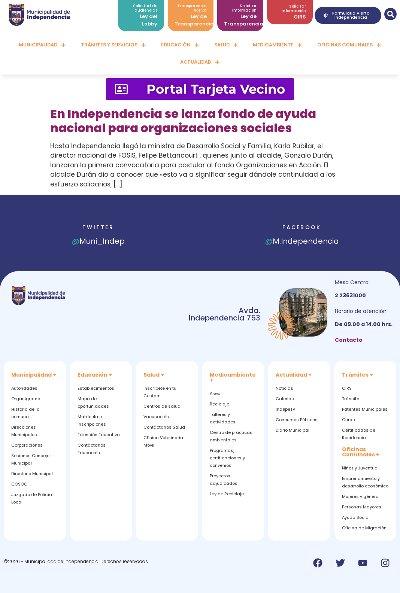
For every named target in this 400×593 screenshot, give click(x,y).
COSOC (19, 484)
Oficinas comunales (349, 45)
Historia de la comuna (25, 413)
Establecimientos (96, 388)
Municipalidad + (33, 374)
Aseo (215, 393)
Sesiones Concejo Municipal (30, 459)
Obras (348, 420)
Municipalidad (42, 45)
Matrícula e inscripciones (92, 420)
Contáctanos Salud (164, 427)
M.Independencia (302, 241)
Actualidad (200, 62)
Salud (226, 45)
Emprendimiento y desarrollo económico (365, 482)
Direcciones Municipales (24, 431)
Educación (180, 45)
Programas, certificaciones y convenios (227, 457)
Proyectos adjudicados (223, 479)
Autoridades (24, 388)
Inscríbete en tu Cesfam (159, 392)
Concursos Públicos (297, 420)
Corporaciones (27, 445)
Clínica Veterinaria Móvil (163, 441)
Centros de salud (162, 406)
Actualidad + (294, 374)
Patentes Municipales (365, 409)
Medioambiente (277, 45)
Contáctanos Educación (92, 449)
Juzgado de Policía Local (31, 498)
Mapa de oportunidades (93, 402)
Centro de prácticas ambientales (231, 436)
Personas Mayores (361, 507)
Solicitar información (294, 5)
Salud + (153, 374)
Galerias (285, 399)
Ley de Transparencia (194, 16)
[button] (390, 14)
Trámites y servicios (113, 45)
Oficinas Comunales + (360, 451)
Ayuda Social (356, 517)
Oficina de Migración (364, 528)
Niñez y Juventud (360, 468)
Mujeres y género (360, 496)
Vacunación (156, 417)
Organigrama (25, 399)
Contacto (349, 340)
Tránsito (350, 399)
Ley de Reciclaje (227, 494)
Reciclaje (219, 404)
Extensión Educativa (99, 435)
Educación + (95, 374)
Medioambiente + (233, 377)
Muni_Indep (98, 241)
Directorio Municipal (32, 474)
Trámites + (357, 374)
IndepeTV (285, 409)
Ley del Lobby (148, 16)
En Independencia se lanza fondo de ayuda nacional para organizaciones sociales (183, 120)
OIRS (300, 13)
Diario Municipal (292, 430)
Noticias (284, 388)
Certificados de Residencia (358, 434)
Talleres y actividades (223, 418)
